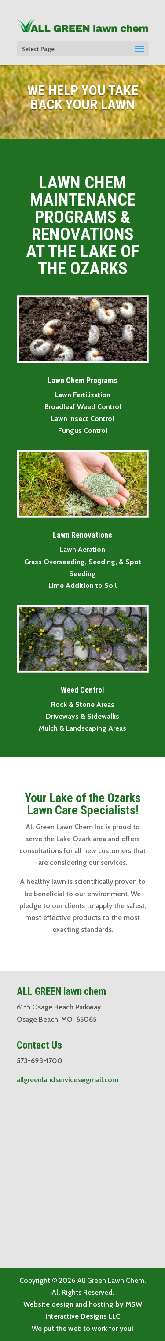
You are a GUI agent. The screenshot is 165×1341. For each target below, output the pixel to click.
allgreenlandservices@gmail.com (67, 1079)
